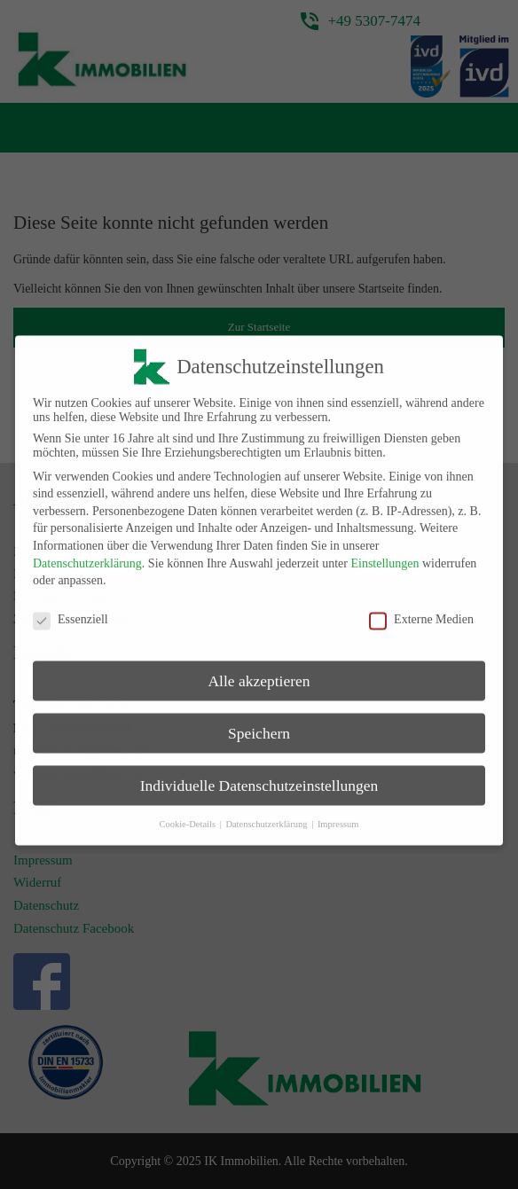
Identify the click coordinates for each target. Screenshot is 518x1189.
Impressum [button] (338, 814)
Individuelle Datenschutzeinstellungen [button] (259, 777)
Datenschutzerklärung (87, 554)
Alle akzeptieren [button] (259, 672)
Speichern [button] (259, 724)
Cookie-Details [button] (188, 814)
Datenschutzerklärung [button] (267, 814)
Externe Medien (421, 611)
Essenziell (70, 611)
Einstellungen (384, 554)
